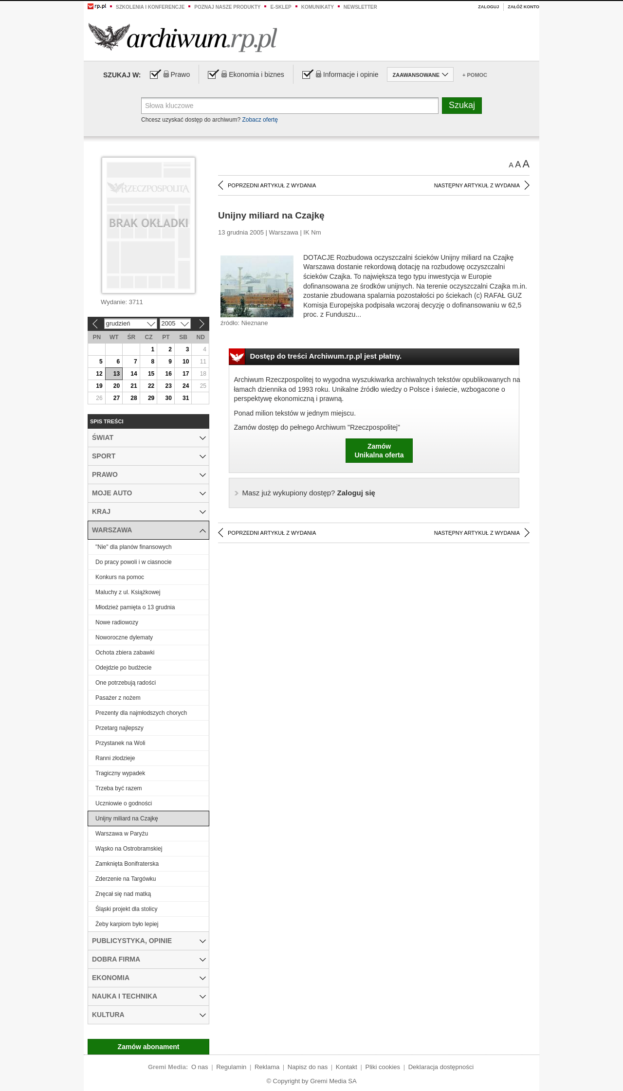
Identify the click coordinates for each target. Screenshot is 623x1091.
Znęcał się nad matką (123, 894)
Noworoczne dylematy (124, 637)
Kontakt (346, 1067)
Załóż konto (523, 6)
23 (168, 385)
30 (168, 398)
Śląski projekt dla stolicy (126, 909)
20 (116, 385)
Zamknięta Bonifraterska (127, 863)
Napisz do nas (308, 1067)
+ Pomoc (474, 75)
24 (186, 385)
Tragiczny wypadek (120, 773)
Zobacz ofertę (259, 119)
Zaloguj (488, 6)
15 (151, 373)
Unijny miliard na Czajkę (126, 818)
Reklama (267, 1067)
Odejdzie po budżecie (123, 667)
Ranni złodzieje (115, 758)
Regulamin (231, 1067)
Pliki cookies (383, 1067)
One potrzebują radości (125, 682)
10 (186, 361)
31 (186, 398)
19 (99, 385)
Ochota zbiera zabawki (124, 652)
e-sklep (280, 7)
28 (133, 398)
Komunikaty (317, 7)
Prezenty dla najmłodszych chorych (141, 712)
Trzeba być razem (118, 788)
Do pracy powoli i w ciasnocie (133, 562)
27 (116, 398)
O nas (199, 1067)
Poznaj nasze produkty (227, 7)
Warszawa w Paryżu (121, 833)
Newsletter (360, 7)
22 (151, 385)
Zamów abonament (149, 1047)
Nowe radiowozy (116, 622)
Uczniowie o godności (123, 803)
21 (133, 385)
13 (116, 373)
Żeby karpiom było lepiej (126, 924)
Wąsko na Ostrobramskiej (128, 848)
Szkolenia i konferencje (150, 7)
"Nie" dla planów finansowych (133, 547)
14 (133, 373)
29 (151, 398)
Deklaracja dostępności (441, 1067)
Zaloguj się (308, 493)
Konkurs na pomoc (119, 577)
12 (99, 373)
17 (186, 373)
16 (168, 373)
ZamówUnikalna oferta (378, 450)
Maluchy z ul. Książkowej (127, 592)
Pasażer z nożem (118, 697)
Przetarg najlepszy (119, 728)
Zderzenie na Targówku (125, 878)
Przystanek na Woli (120, 743)
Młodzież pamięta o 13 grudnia (135, 607)
